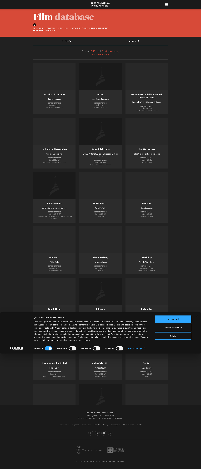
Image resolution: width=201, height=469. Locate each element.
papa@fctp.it (50, 30)
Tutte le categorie (101, 54)
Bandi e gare (86, 425)
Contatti (97, 425)
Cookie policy (115, 425)
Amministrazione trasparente (69, 425)
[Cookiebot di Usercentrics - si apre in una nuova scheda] (16, 464)
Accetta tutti (173, 435)
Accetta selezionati (173, 443)
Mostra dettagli (135, 464)
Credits (139, 425)
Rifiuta (173, 451)
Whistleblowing (128, 425)
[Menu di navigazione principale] (166, 4)
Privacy (105, 425)
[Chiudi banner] (197, 432)
